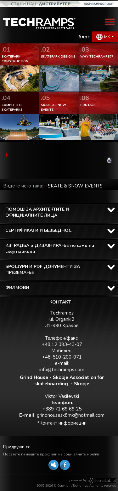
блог (84, 37)
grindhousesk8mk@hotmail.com (70, 415)
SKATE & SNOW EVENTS (75, 186)
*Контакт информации (62, 423)
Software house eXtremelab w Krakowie (102, 480)
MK (107, 37)
